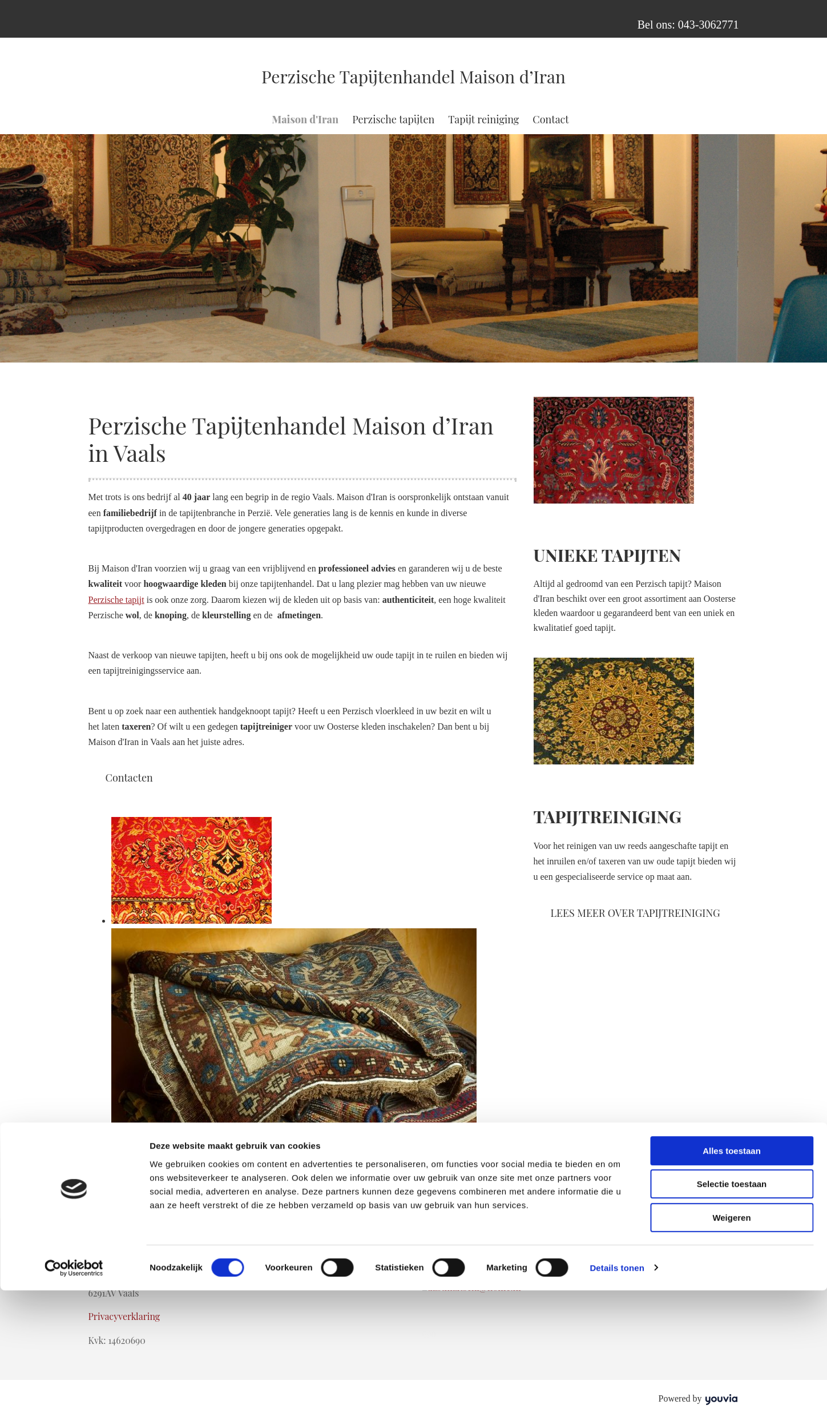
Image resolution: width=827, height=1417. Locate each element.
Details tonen (617, 1394)
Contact (550, 119)
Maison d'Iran (305, 119)
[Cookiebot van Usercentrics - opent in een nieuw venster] (74, 1394)
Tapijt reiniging (483, 119)
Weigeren (731, 1344)
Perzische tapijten (393, 119)
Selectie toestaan (732, 1311)
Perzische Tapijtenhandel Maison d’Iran (413, 76)
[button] (129, 777)
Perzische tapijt (116, 600)
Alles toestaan (732, 1277)
